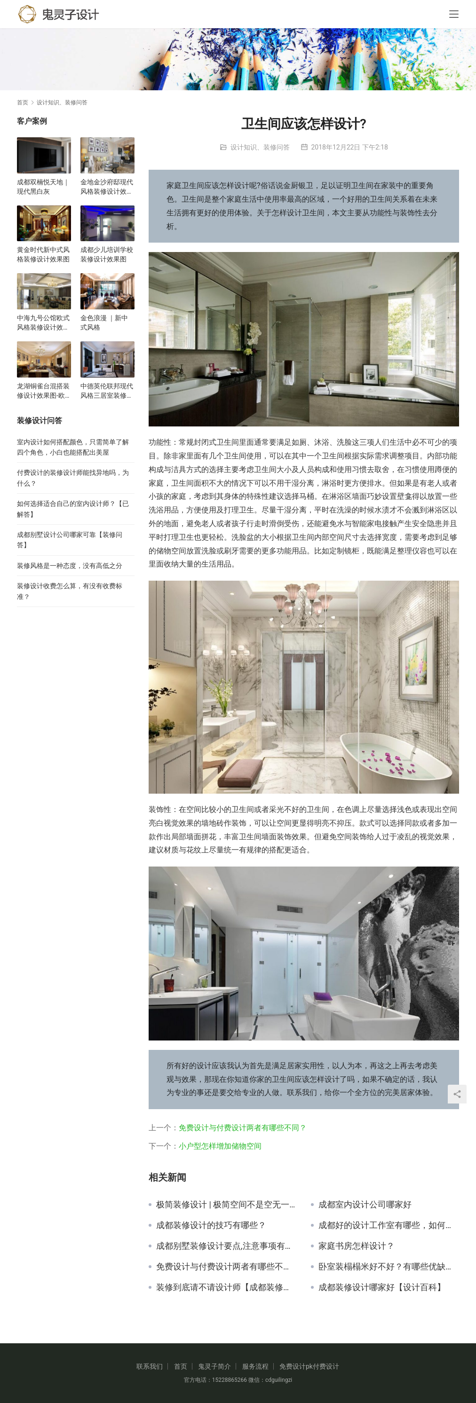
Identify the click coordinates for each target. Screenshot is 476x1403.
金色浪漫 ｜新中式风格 (104, 322)
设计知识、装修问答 (260, 147)
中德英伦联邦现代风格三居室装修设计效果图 (106, 391)
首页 (22, 102)
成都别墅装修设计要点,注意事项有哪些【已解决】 (226, 1246)
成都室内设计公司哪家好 (365, 1204)
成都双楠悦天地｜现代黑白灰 (43, 186)
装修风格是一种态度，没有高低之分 (69, 565)
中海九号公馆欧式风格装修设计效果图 (43, 323)
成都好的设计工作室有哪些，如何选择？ (388, 1225)
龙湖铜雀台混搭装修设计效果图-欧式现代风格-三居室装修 (43, 391)
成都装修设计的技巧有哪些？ (211, 1225)
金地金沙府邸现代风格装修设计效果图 (106, 187)
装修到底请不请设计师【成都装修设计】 (226, 1287)
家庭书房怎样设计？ (356, 1246)
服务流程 (255, 1366)
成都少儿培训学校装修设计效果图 (106, 254)
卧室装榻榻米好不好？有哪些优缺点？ (388, 1266)
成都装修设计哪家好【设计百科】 (381, 1287)
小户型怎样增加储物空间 (220, 1146)
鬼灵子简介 (214, 1366)
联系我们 (149, 1366)
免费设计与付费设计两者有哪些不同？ (243, 1127)
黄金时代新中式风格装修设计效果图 (43, 254)
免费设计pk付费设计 (309, 1366)
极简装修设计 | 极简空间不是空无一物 (226, 1204)
